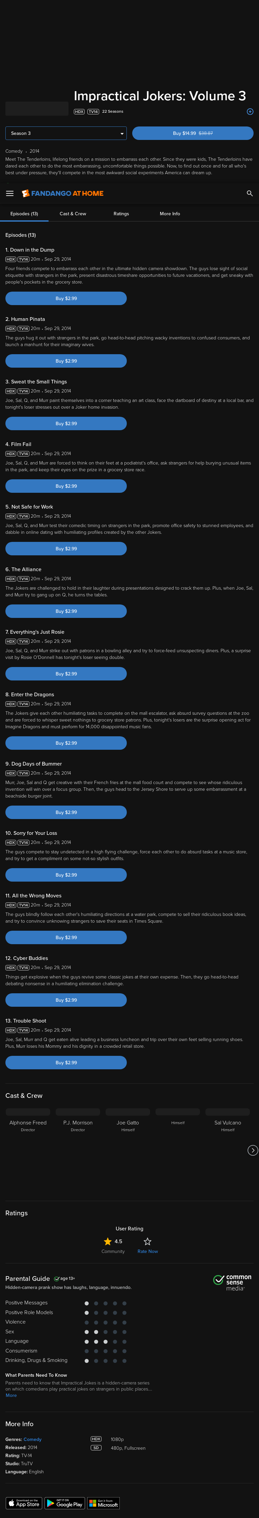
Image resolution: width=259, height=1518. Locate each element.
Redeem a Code (87, 1419)
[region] (129, 1480)
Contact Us (211, 1419)
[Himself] (177, 987)
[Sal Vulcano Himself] (227, 987)
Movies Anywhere (153, 1409)
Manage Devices (87, 1409)
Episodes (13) (24, 50)
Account (79, 1389)
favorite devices (81, 22)
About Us (209, 1378)
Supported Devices (219, 1389)
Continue (154, 1507)
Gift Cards (145, 1419)
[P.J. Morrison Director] (77, 987)
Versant (55, 1452)
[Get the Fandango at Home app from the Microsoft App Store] (103, 1339)
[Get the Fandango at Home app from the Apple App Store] (23, 1339)
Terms (129, 1452)
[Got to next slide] (253, 987)
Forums (207, 1409)
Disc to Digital (149, 1399)
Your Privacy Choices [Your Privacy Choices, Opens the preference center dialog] (103, 1507)
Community (113, 1088)
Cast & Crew (73, 50)
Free (10, 1409)
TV (8, 1399)
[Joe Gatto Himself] (127, 987)
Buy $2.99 (66, 135)
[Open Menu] (10, 10)
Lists (139, 1378)
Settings (78, 1399)
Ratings (121, 50)
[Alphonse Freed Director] (28, 987)
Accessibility (212, 1440)
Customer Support (218, 1399)
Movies (13, 1389)
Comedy (32, 1276)
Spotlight (15, 1378)
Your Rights (202, 1458)
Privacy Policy (225, 1452)
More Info (170, 50)
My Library (80, 1378)
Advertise (209, 1430)
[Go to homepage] (62, 10)
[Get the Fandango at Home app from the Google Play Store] (64, 1339)
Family (141, 1389)
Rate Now (148, 1088)
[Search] (250, 10)
